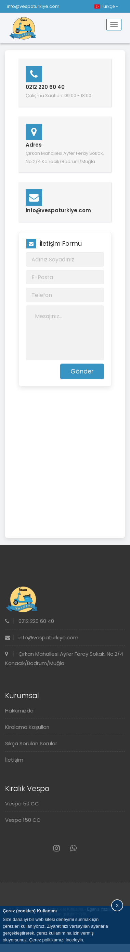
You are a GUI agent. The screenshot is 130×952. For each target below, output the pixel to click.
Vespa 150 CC (23, 820)
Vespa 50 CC (22, 803)
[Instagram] (57, 848)
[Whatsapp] (73, 848)
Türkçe (106, 6)
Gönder (82, 371)
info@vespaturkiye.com (33, 6)
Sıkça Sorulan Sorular (31, 743)
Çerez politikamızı (46, 939)
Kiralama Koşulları (27, 727)
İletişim (14, 759)
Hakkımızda (19, 710)
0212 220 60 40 (29, 621)
